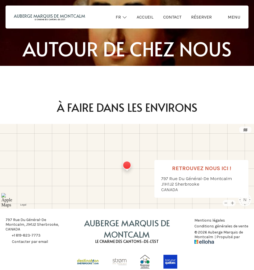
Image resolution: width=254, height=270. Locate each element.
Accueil (145, 17)
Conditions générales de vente (221, 226)
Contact (172, 17)
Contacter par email (27, 242)
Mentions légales (209, 220)
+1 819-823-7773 (23, 235)
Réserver (201, 17)
